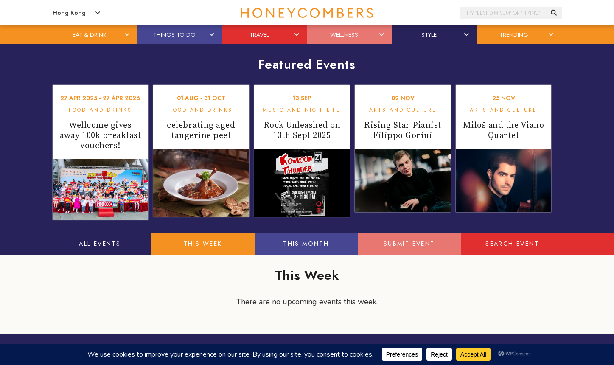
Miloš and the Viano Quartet (503, 130)
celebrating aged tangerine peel (201, 130)
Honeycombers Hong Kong (307, 13)
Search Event (512, 243)
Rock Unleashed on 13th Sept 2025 (302, 130)
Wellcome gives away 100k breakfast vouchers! (100, 135)
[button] (127, 34)
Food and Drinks (100, 110)
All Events (100, 243)
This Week (203, 243)
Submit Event (409, 243)
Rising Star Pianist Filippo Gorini (402, 130)
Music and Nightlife (302, 110)
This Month (306, 243)
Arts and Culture (403, 110)
